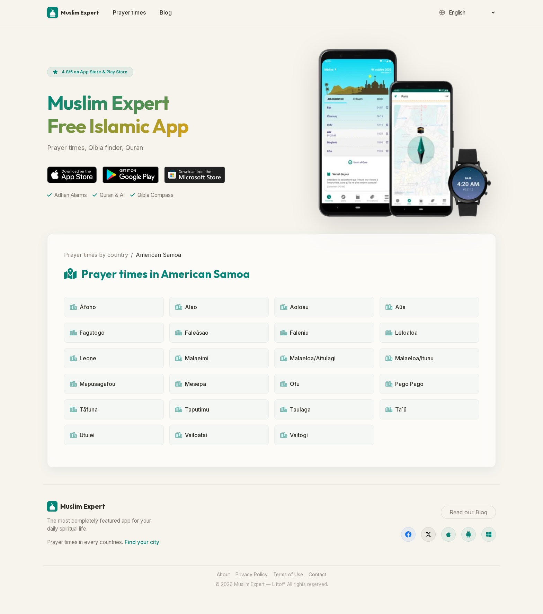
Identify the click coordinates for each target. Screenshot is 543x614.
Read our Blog (468, 512)
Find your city (142, 542)
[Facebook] (408, 534)
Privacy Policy (251, 574)
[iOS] (448, 534)
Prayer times (129, 12)
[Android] (468, 534)
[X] (428, 534)
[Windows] (488, 534)
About (223, 574)
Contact (317, 574)
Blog (166, 12)
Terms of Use (288, 574)
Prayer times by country (96, 254)
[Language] (471, 12)
